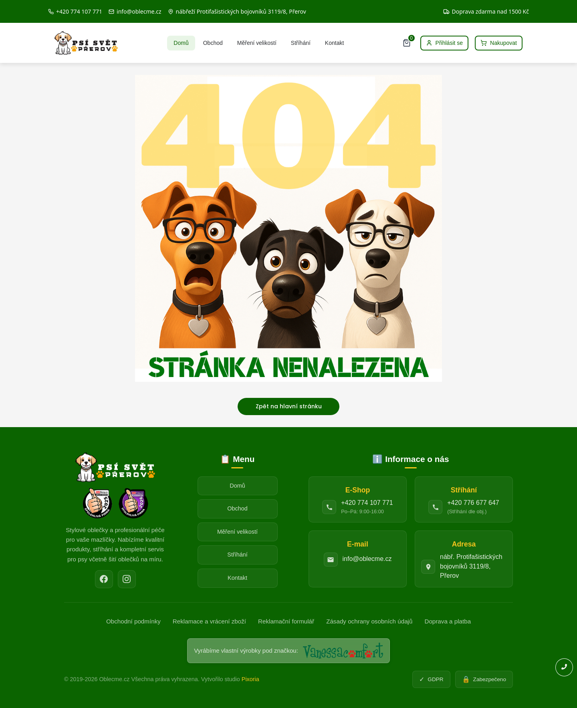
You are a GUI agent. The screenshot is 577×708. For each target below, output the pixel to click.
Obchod (213, 43)
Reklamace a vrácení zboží (209, 621)
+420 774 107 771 (367, 502)
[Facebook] (104, 579)
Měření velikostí (256, 43)
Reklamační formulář (286, 621)
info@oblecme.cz (367, 558)
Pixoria (250, 679)
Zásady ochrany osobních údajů (369, 621)
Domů (181, 43)
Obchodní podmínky (133, 621)
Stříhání (301, 43)
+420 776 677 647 (473, 502)
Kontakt (334, 43)
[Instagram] (127, 579)
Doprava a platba (447, 621)
